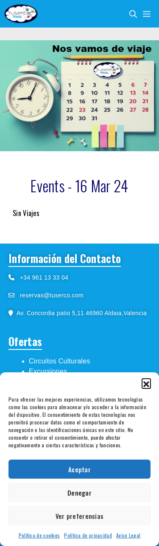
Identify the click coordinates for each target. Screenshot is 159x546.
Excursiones (48, 371)
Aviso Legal (128, 535)
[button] (146, 383)
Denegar (79, 492)
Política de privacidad (88, 535)
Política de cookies (39, 535)
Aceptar (79, 469)
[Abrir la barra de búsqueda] (133, 14)
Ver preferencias (80, 516)
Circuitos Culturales (59, 361)
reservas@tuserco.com (52, 295)
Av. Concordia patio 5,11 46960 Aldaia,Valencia (80, 313)
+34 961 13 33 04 (41, 277)
